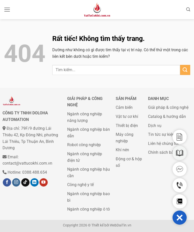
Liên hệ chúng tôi (163, 143)
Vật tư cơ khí (127, 116)
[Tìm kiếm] (188, 9)
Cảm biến (124, 107)
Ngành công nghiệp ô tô (88, 209)
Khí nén (122, 149)
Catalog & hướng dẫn (167, 116)
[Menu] (7, 9)
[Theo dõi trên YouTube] (43, 182)
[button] (180, 218)
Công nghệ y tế (80, 184)
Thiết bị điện (127, 125)
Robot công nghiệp (84, 144)
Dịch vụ (154, 125)
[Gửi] (185, 70)
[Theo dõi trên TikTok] (25, 182)
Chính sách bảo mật (166, 152)
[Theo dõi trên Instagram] (16, 182)
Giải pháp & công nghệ (168, 107)
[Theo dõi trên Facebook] (7, 182)
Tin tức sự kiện (161, 134)
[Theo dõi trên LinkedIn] (34, 182)
